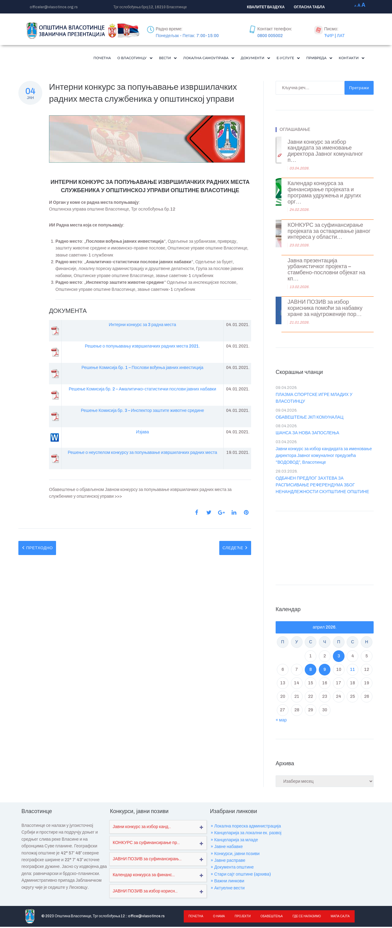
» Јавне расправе (228, 861)
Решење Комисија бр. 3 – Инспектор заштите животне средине (142, 411)
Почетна (66, 58)
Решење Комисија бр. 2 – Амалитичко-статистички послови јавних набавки (142, 390)
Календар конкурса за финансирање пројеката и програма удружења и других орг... (324, 194)
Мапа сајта (336, 917)
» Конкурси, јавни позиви (235, 855)
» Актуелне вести (227, 889)
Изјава (142, 433)
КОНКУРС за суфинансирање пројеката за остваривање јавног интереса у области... (329, 232)
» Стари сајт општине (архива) (241, 875)
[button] (103, 59)
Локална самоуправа (187, 58)
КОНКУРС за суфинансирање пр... (146, 844)
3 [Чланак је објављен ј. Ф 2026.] (338, 657)
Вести (141, 58)
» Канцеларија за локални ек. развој (246, 834)
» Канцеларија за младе (234, 841)
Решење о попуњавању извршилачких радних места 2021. (142, 347)
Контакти (349, 58)
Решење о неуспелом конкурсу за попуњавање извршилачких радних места (142, 453)
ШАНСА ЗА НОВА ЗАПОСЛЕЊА (307, 434)
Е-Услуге (278, 58)
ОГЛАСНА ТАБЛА (309, 7)
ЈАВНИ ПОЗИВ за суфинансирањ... (147, 860)
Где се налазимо (304, 917)
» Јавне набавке (227, 848)
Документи (241, 58)
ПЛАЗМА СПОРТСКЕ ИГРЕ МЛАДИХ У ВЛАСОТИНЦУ (314, 399)
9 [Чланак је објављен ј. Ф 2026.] (324, 670)
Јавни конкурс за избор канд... (142, 828)
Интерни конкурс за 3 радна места (142, 326)
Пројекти (241, 917)
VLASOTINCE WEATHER (325, 548)
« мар (281, 721)
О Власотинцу (103, 58)
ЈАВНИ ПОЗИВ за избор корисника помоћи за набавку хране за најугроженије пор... (325, 309)
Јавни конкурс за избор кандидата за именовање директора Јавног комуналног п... (325, 152)
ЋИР (329, 35)
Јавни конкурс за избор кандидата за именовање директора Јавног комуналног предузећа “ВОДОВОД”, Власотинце (324, 457)
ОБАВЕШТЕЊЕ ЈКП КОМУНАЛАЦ (309, 418)
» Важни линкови (227, 882)
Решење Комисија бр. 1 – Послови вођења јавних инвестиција (142, 369)
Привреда (313, 58)
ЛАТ (341, 35)
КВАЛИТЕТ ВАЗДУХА (266, 7)
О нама (218, 917)
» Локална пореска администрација (246, 827)
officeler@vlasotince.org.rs (54, 7)
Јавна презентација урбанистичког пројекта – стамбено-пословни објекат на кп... (326, 271)
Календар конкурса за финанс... (144, 876)
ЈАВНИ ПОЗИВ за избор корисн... (145, 892)
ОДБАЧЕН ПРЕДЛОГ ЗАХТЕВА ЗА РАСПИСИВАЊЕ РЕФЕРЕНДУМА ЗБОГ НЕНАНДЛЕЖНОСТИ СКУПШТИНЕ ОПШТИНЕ (322, 486)
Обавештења (269, 917)
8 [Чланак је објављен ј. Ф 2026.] (310, 670)
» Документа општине (232, 868)
